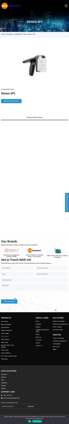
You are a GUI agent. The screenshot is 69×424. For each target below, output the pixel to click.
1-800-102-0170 (6, 395)
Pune (2, 380)
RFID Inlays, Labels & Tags (9, 356)
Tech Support (57, 344)
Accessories (4, 321)
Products (10, 34)
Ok (29, 421)
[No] (67, 419)
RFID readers (5, 336)
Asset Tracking (57, 327)
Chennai (3, 385)
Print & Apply (5, 333)
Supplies (38, 327)
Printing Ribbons (6, 353)
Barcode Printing (58, 330)
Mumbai (3, 377)
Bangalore (4, 383)
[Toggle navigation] (66, 6)
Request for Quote (11, 101)
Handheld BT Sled (20, 34)
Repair (55, 349)
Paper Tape (4, 342)
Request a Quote (67, 202)
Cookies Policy (37, 421)
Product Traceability (59, 321)
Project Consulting (58, 338)
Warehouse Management (60, 324)
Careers (38, 343)
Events (38, 334)
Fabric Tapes (5, 350)
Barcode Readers (6, 324)
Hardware (38, 324)
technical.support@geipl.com (10, 398)
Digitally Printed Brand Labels (42, 330)
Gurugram (4, 374)
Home (3, 34)
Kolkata (3, 388)
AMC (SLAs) (56, 346)
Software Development (60, 341)
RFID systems (5, 339)
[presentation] (14, 295)
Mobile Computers (6, 330)
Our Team (39, 340)
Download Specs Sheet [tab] (34, 117)
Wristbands (4, 359)
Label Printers (5, 327)
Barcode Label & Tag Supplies (7, 346)
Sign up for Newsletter (9, 402)
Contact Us (39, 345)
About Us (38, 337)
